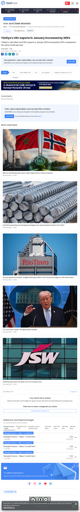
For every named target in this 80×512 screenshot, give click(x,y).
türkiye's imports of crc (63, 72)
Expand (73, 392)
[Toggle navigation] (77, 3)
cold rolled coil (25, 72)
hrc (13, 72)
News (5, 27)
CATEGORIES (10, 19)
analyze (15, 77)
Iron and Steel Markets (17, 27)
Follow (7, 31)
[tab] (9, 427)
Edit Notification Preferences (40, 411)
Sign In (39, 116)
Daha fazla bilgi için (9, 508)
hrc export (46, 72)
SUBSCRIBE (71, 61)
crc (36, 72)
